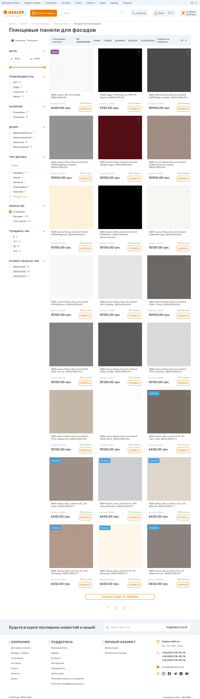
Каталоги (55, 656)
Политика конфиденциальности (67, 681)
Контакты (66, 3)
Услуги (79, 3)
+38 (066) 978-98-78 (173, 658)
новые (97, 40)
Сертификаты (58, 666)
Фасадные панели (61, 24)
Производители (59, 646)
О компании (50, 3)
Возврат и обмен (32, 3)
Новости (91, 3)
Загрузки (127, 3)
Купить (85, 108)
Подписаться (176, 625)
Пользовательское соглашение (66, 676)
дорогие (133, 40)
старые (108, 40)
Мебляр (12, 24)
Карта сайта (57, 671)
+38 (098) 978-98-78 (173, 654)
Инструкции (57, 661)
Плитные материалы (40, 24)
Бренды (114, 3)
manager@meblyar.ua (172, 665)
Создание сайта (172, 694)
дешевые (120, 40)
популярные (147, 40)
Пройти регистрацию (114, 651)
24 (182, 40)
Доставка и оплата (11, 3)
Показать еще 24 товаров (120, 595)
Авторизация (110, 646)
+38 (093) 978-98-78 (173, 650)
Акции (103, 3)
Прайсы (55, 651)
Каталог (23, 24)
